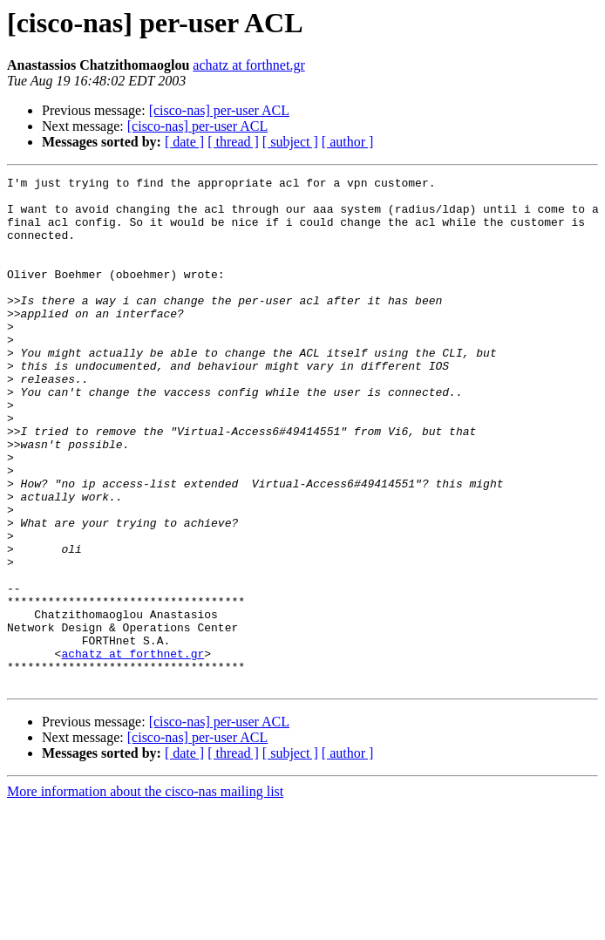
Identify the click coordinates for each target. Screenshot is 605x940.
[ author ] (348, 141)
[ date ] (184, 141)
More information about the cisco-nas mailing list (145, 893)
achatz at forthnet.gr (248, 65)
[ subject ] (290, 141)
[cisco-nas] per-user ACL (219, 110)
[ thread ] (233, 141)
